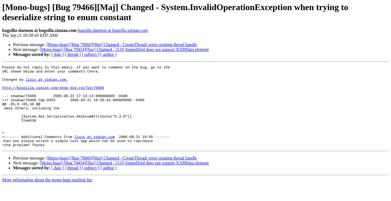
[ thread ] (73, 54)
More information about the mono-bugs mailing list (47, 196)
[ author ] (108, 54)
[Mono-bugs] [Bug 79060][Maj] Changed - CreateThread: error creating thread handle (122, 44)
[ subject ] (90, 54)
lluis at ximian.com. (47, 82)
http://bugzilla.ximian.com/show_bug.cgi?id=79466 (53, 92)
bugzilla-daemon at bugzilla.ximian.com (113, 30)
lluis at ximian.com (94, 151)
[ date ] (57, 54)
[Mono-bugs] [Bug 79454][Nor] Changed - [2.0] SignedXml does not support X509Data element (124, 49)
